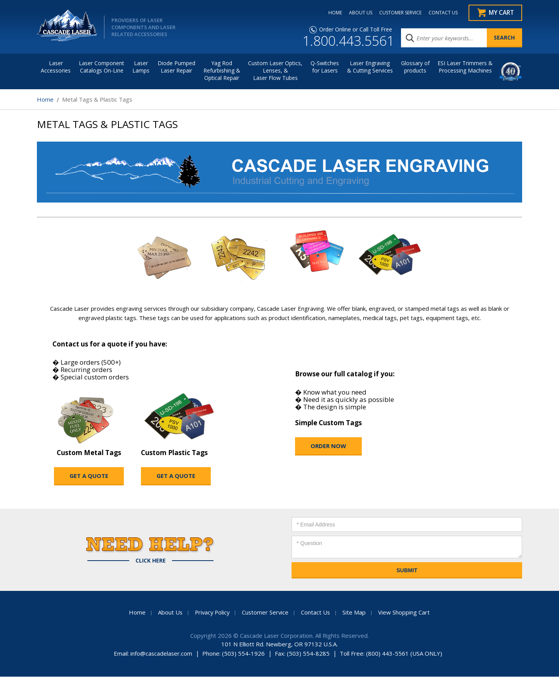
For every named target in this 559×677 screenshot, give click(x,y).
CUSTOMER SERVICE (398, 12)
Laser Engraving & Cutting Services (370, 67)
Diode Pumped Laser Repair (176, 67)
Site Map (355, 612)
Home (45, 100)
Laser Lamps (140, 67)
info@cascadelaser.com (161, 654)
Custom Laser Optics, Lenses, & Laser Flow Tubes (275, 71)
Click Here (150, 561)
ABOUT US (358, 12)
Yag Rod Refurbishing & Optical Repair (221, 71)
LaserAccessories (56, 67)
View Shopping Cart (405, 612)
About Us (168, 612)
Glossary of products (415, 67)
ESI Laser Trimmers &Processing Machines (465, 67)
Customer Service (266, 612)
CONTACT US (441, 12)
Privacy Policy (211, 612)
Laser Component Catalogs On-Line (101, 67)
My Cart (501, 13)
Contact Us (317, 612)
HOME (333, 12)
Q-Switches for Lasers (325, 67)
